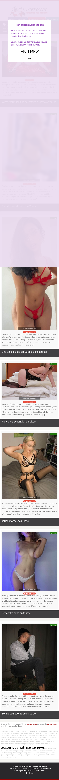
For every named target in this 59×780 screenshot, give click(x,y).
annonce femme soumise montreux (17, 735)
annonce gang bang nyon (26, 744)
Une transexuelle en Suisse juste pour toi (24, 351)
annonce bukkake (7, 731)
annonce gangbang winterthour (20, 751)
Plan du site (29, 773)
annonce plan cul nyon (41, 753)
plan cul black (51, 724)
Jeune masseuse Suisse (15, 521)
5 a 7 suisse (39, 733)
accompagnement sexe (42, 744)
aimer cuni (53, 735)
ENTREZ (29, 51)
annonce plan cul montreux (45, 742)
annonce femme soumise (9, 744)
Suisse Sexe (17, 766)
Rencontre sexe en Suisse (16, 613)
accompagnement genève (24, 739)
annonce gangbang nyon (9, 757)
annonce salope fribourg (27, 742)
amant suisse (33, 737)
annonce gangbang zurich (22, 731)
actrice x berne (11, 739)
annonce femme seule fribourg (41, 731)
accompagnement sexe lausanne (44, 755)
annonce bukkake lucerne (10, 742)
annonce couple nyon (8, 737)
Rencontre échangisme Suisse (19, 421)
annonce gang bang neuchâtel (39, 735)
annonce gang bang (21, 737)
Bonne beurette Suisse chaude (19, 713)
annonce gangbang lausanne (24, 753)
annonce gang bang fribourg (43, 739)
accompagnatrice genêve (22, 747)
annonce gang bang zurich (23, 755)
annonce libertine (44, 737)
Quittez (30, 58)
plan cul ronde (32, 724)
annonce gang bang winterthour (25, 733)
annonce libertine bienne (40, 751)
